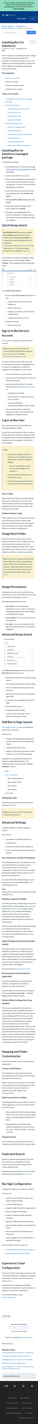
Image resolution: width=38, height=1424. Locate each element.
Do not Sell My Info (12, 1408)
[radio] (13, 1327)
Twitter (6, 1316)
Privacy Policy (26, 1403)
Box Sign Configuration (16, 142)
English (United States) (26, 1418)
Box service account (13, 78)
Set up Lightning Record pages (12, 727)
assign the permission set (16, 245)
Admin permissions (28, 387)
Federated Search (14, 138)
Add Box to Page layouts (16, 127)
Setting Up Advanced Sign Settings (14, 1363)
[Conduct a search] (14, 32)
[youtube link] (6, 1386)
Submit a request (27, 1337)
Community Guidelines (13, 1413)
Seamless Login (15, 909)
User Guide (28, 1413)
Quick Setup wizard (13, 105)
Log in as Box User (14, 112)
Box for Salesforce (9, 28)
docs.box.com (9, 6)
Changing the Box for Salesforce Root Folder (17, 1359)
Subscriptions (24, 1398)
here (28, 251)
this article (28, 1174)
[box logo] (11, 15)
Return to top (7, 1343)
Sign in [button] (33, 18)
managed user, (11, 354)
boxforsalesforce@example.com (14, 356)
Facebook (3, 1316)
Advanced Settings (14, 131)
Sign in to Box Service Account (18, 109)
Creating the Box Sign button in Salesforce (20, 1250)
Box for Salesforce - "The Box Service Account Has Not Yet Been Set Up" (18, 1367)
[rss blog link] (14, 1386)
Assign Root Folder (14, 116)
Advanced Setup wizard (14, 123)
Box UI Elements (12, 775)
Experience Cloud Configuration (19, 145)
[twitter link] (23, 1386)
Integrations (20, 26)
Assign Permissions (14, 120)
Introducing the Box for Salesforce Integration (18, 1352)
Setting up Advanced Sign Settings (17, 1253)
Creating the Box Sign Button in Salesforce (16, 1356)
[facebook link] (32, 1386)
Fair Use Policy (27, 1408)
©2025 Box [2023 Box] (13, 1398)
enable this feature (23, 969)
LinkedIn (9, 1316)
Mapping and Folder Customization (20, 134)
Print (32, 42)
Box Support (9, 26)
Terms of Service (12, 1403)
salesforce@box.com (9, 1297)
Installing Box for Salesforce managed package (19, 100)
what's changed (18, 9)
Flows (5, 575)
